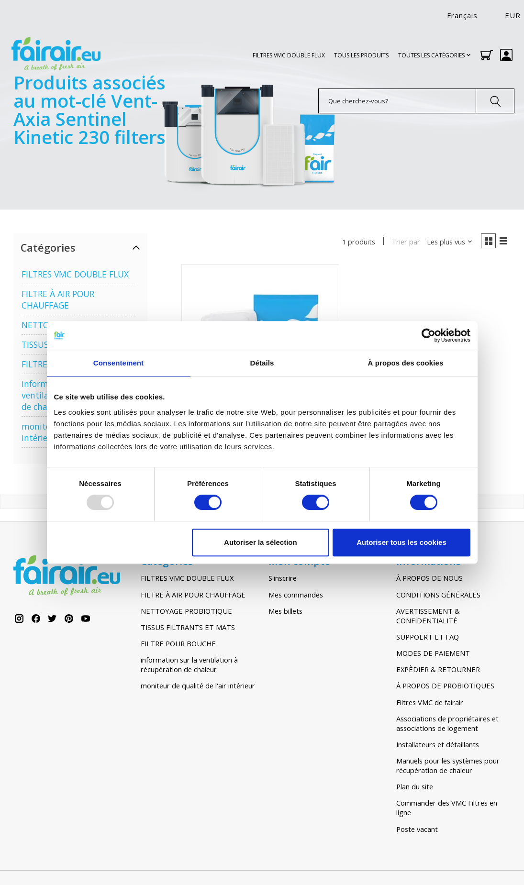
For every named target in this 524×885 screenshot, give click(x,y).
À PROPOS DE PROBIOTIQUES (445, 687)
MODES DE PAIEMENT (433, 654)
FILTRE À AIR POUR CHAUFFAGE (58, 299)
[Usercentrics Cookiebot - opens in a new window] (428, 335)
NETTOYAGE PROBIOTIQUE (186, 612)
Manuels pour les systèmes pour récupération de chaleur (448, 766)
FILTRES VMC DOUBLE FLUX (289, 55)
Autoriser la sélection (260, 542)
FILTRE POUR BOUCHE (178, 645)
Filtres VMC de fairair (429, 703)
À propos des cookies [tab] (406, 363)
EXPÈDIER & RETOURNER (438, 670)
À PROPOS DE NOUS (429, 580)
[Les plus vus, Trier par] (447, 242)
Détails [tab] (262, 363)
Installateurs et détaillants (437, 746)
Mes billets (285, 612)
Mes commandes (295, 596)
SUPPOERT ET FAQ (427, 638)
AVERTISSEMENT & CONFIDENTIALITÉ (428, 617)
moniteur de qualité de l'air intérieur (198, 687)
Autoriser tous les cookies (401, 542)
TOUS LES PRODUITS (361, 55)
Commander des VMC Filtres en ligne (446, 809)
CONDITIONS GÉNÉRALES (438, 596)
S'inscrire (282, 580)
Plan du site (414, 788)
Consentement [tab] (118, 363)
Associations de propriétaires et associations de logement (447, 724)
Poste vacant (417, 830)
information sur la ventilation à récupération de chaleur (189, 665)
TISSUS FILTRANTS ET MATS (188, 628)
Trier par (403, 242)
